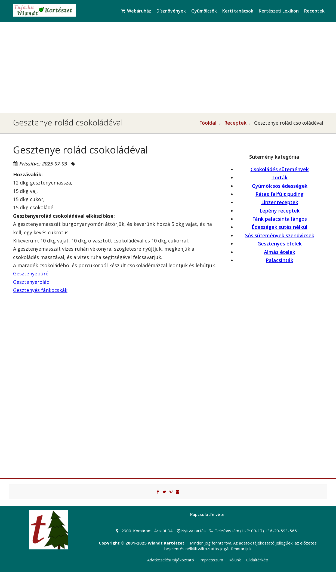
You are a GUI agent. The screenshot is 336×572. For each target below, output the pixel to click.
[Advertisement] (168, 65)
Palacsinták (279, 260)
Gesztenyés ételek (279, 243)
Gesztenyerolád (31, 282)
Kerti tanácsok (237, 11)
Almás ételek (279, 252)
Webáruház (136, 11)
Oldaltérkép (257, 559)
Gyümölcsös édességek (279, 186)
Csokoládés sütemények (280, 169)
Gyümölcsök (204, 11)
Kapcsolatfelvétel (208, 514)
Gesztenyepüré (30, 273)
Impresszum (211, 559)
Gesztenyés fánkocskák (40, 290)
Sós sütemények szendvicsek (279, 235)
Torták (280, 177)
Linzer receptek (279, 202)
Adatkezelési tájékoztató (170, 559)
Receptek (314, 11)
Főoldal (208, 122)
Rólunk (235, 559)
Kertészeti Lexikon (279, 11)
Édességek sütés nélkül (279, 227)
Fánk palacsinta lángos (279, 219)
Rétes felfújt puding (279, 194)
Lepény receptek (280, 210)
